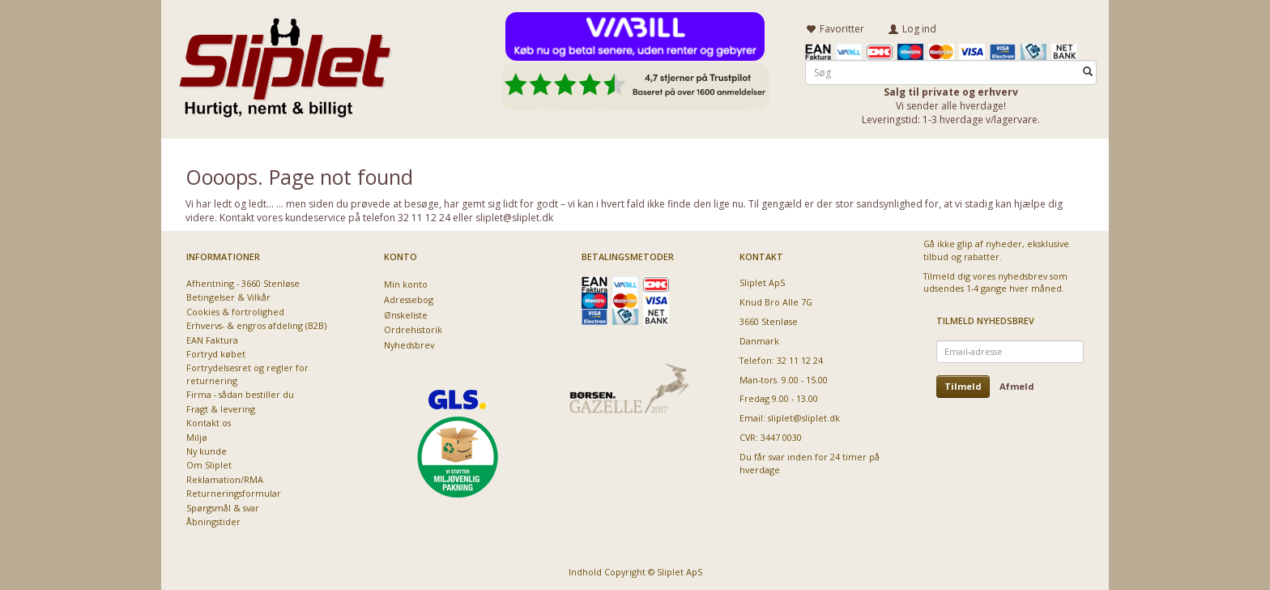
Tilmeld (963, 384)
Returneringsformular (233, 491)
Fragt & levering (220, 406)
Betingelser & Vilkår (228, 295)
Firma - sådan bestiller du (240, 393)
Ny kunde (206, 449)
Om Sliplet (209, 463)
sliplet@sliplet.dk (804, 416)
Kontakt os (208, 421)
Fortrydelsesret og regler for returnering (247, 372)
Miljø (196, 435)
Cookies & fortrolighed (235, 309)
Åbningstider (213, 520)
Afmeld (1016, 384)
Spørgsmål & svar (222, 505)
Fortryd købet (215, 352)
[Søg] (1088, 70)
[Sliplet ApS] (284, 62)
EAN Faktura (212, 337)
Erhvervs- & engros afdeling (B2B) (256, 324)
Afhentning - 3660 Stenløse (243, 281)
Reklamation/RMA (224, 477)
